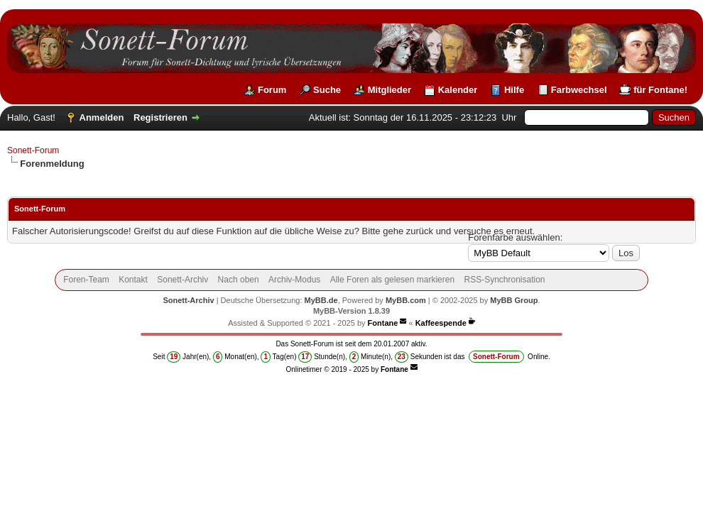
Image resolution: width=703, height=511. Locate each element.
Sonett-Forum (33, 150)
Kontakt (133, 280)
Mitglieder (389, 89)
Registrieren (160, 117)
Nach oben (238, 280)
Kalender (458, 89)
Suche (327, 89)
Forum (272, 89)
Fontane (383, 323)
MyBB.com (406, 300)
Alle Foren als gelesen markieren (392, 280)
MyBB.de (321, 300)
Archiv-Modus (294, 280)
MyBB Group (514, 300)
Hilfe (514, 89)
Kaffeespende (441, 323)
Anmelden (102, 117)
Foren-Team (86, 280)
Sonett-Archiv (182, 280)
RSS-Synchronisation (504, 280)
